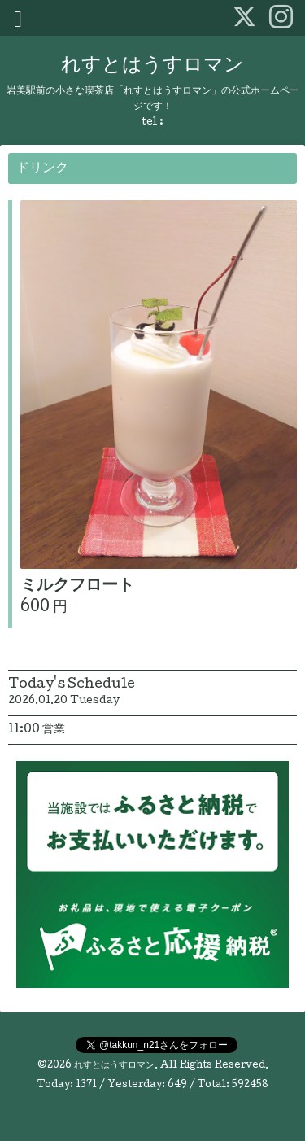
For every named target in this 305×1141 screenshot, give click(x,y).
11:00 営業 (36, 730)
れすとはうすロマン (152, 66)
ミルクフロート (77, 587)
